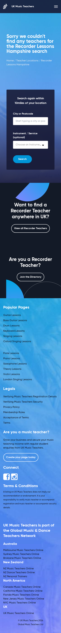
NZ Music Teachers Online (18, 568)
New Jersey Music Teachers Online (23, 599)
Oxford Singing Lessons (17, 341)
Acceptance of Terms (16, 417)
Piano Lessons (11, 358)
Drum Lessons (11, 325)
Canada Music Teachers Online (22, 587)
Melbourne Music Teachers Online (23, 550)
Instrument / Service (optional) (25, 135)
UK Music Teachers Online (18, 613)
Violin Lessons (11, 374)
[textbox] (30, 145)
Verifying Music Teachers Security (23, 402)
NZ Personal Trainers (15, 576)
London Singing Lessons (17, 379)
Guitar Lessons (12, 315)
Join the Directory (30, 277)
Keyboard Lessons (14, 331)
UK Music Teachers (18, 6)
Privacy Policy (11, 407)
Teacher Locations (27, 60)
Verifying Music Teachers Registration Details (30, 396)
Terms (6, 423)
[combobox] (30, 145)
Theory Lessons (12, 369)
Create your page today (20, 457)
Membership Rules (14, 412)
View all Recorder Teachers (30, 228)
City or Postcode (23, 114)
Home (10, 60)
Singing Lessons (12, 336)
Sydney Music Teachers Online (21, 554)
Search (22, 159)
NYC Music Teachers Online (19, 602)
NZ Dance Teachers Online (19, 572)
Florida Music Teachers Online (21, 595)
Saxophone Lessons (15, 364)
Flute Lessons (11, 353)
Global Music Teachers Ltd (30, 624)
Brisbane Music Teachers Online (22, 558)
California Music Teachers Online (22, 591)
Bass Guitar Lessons (15, 320)
